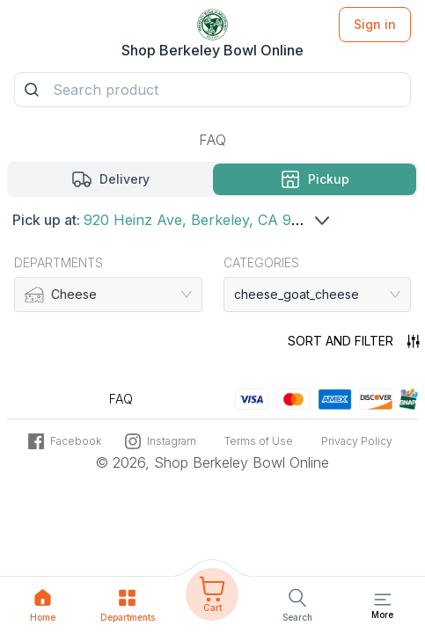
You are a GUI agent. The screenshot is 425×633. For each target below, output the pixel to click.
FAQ (212, 140)
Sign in (375, 24)
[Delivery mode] (111, 179)
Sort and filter (354, 340)
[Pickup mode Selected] (315, 179)
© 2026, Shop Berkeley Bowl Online (212, 463)
